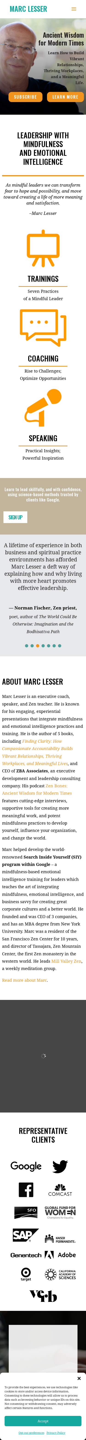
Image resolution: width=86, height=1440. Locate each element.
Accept (43, 1421)
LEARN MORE (65, 97)
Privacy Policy (56, 1433)
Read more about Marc (24, 980)
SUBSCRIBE (25, 97)
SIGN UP (15, 517)
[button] (79, 1378)
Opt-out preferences (31, 1433)
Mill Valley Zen (66, 961)
